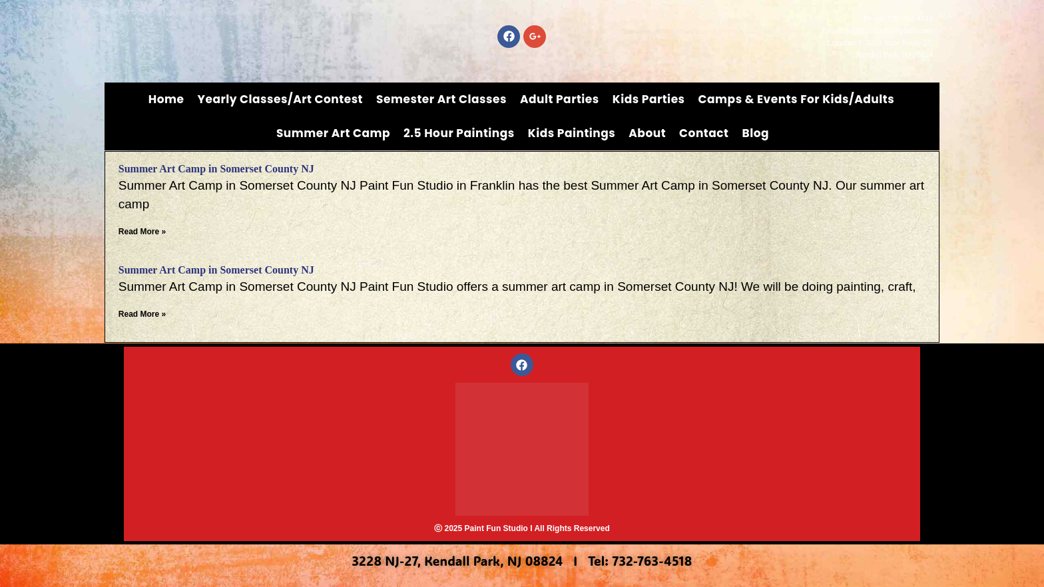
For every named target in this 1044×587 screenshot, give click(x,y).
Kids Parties (649, 99)
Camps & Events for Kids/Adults (796, 99)
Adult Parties (559, 99)
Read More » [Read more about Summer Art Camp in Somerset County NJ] (142, 231)
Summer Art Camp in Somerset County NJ (216, 168)
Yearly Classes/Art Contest (281, 99)
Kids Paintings (572, 133)
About (647, 133)
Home (166, 99)
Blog (755, 133)
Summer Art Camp (333, 133)
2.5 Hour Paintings (459, 133)
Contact (703, 133)
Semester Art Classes (441, 99)
